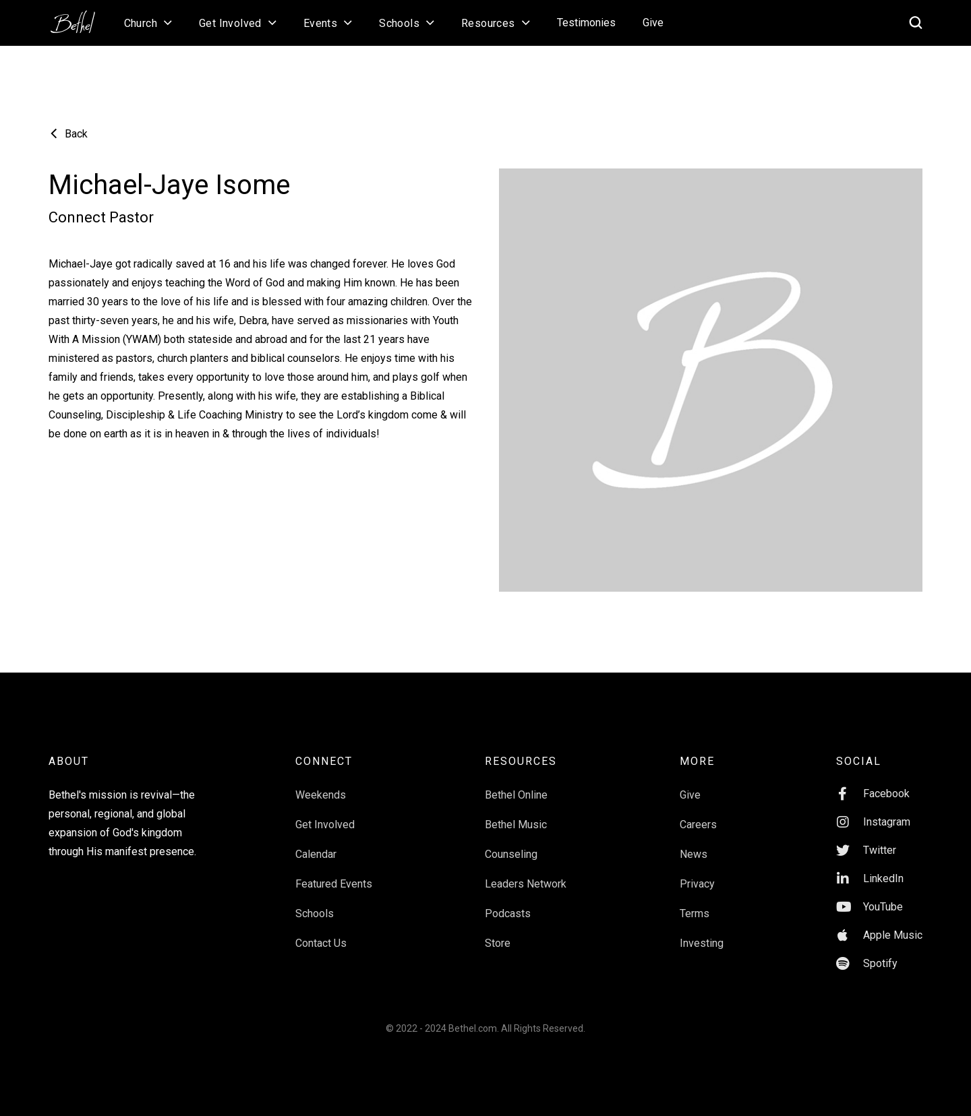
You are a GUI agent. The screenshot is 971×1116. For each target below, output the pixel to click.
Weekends (320, 794)
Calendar (315, 854)
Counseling (511, 854)
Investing (702, 943)
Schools (314, 913)
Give (653, 22)
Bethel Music (516, 824)
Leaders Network (525, 883)
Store (497, 943)
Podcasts (508, 913)
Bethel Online (516, 794)
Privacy (697, 883)
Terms (694, 913)
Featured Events (333, 883)
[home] (80, 17)
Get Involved (325, 824)
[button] (148, 23)
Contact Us (321, 943)
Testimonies (586, 22)
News (693, 854)
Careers (698, 824)
